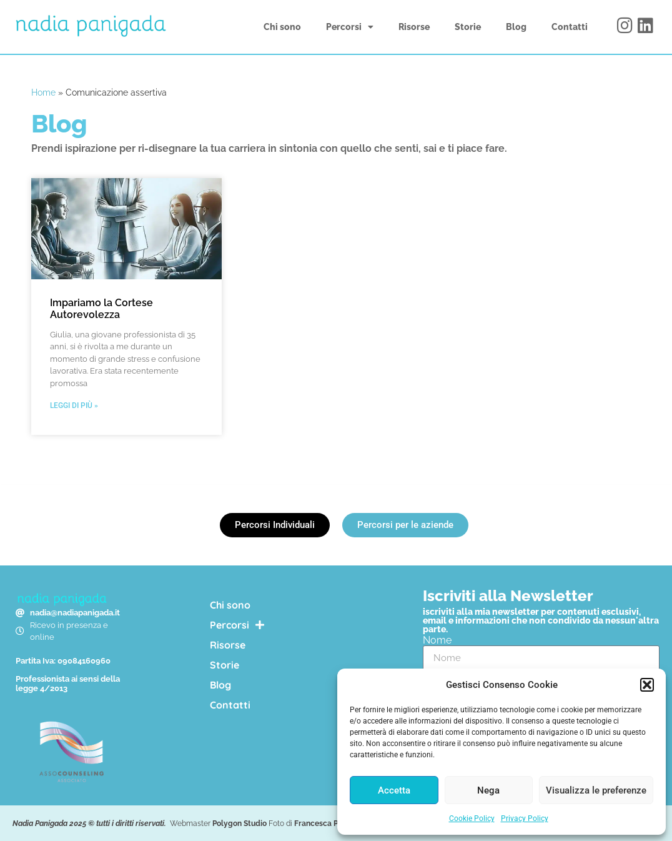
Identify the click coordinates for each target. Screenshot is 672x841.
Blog (516, 27)
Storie (468, 27)
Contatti (569, 27)
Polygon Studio (239, 823)
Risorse (414, 27)
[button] (647, 685)
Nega (488, 790)
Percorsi (349, 26)
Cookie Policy (472, 818)
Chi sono (282, 27)
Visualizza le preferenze (596, 790)
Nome (437, 640)
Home (43, 92)
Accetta (394, 790)
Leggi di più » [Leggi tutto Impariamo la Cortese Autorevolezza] (74, 405)
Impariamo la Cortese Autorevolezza (101, 309)
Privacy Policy (524, 818)
